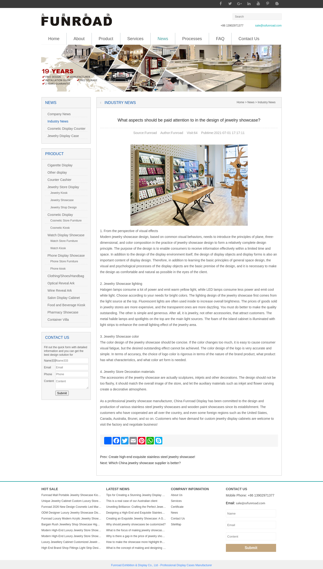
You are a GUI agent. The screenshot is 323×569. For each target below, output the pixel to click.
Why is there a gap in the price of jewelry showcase (136, 536)
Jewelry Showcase (61, 200)
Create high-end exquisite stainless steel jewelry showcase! (152, 457)
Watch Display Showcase (64, 235)
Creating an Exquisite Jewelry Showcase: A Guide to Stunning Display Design (136, 518)
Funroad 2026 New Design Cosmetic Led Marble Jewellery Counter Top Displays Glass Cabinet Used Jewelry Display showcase (72, 506)
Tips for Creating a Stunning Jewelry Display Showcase (136, 495)
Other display (56, 172)
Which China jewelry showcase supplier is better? (145, 463)
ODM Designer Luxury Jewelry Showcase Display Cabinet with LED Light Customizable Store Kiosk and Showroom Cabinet (72, 512)
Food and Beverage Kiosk (65, 305)
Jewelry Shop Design (62, 207)
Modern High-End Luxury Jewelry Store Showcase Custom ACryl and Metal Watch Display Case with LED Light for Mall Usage (72, 530)
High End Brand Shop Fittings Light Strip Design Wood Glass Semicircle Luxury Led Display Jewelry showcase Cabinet (72, 548)
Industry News (56, 121)
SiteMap (176, 524)
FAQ (220, 38)
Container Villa (57, 319)
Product (106, 38)
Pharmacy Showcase (62, 312)
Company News (58, 114)
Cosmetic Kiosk (59, 227)
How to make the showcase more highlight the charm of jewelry (136, 542)
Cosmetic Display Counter (65, 128)
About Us (176, 495)
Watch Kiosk (57, 248)
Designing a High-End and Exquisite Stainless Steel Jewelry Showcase (136, 512)
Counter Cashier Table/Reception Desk (61, 180)
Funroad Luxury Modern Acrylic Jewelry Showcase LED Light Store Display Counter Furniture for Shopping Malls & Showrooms (72, 518)
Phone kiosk (57, 268)
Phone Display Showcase (65, 255)
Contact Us (249, 38)
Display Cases (186, 565)
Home (54, 38)
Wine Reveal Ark (58, 290)
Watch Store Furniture (63, 241)
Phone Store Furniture (63, 261)
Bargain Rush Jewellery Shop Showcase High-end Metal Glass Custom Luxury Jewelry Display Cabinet (72, 524)
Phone (48, 374)
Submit (251, 548)
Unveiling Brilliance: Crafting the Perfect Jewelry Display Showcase (136, 506)
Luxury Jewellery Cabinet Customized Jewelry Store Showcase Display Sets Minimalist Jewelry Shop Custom (72, 542)
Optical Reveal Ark (60, 283)
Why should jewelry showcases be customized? (136, 524)
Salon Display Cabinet (62, 298)
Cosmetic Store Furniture (65, 220)
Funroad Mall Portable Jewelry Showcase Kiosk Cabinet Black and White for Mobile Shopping (72, 495)
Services (135, 38)
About (79, 38)
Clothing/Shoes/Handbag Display (64, 276)
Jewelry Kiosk (58, 193)
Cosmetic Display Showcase (59, 215)
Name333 (49, 360)
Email (47, 367)
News (163, 37)
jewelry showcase (139, 401)
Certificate (177, 506)
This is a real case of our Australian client (131, 501)
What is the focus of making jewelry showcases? (136, 530)
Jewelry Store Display (62, 187)
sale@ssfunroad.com (268, 25)
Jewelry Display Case (62, 136)
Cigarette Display (59, 165)
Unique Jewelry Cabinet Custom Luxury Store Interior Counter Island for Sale (72, 501)
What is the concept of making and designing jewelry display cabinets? (136, 548)
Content (49, 381)
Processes (192, 38)
